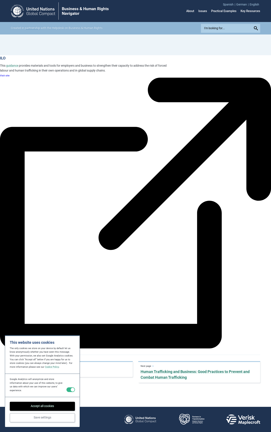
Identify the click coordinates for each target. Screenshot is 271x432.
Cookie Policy (52, 367)
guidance (12, 65)
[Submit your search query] (256, 28)
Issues (202, 11)
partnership (32, 28)
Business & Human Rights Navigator (85, 11)
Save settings (42, 417)
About (190, 11)
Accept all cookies (42, 406)
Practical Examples (223, 11)
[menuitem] (229, 4)
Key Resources (250, 11)
